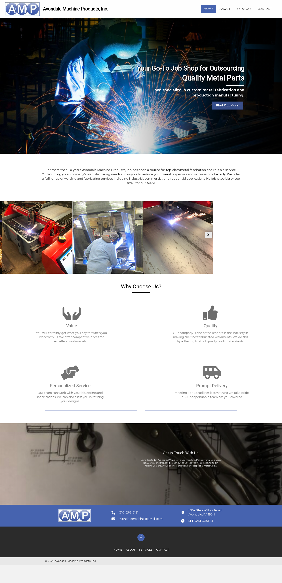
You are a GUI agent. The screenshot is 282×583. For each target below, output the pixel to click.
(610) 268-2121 (128, 512)
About (130, 549)
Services (145, 549)
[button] (218, 106)
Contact (162, 549)
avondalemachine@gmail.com (141, 519)
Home (117, 549)
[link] (208, 9)
